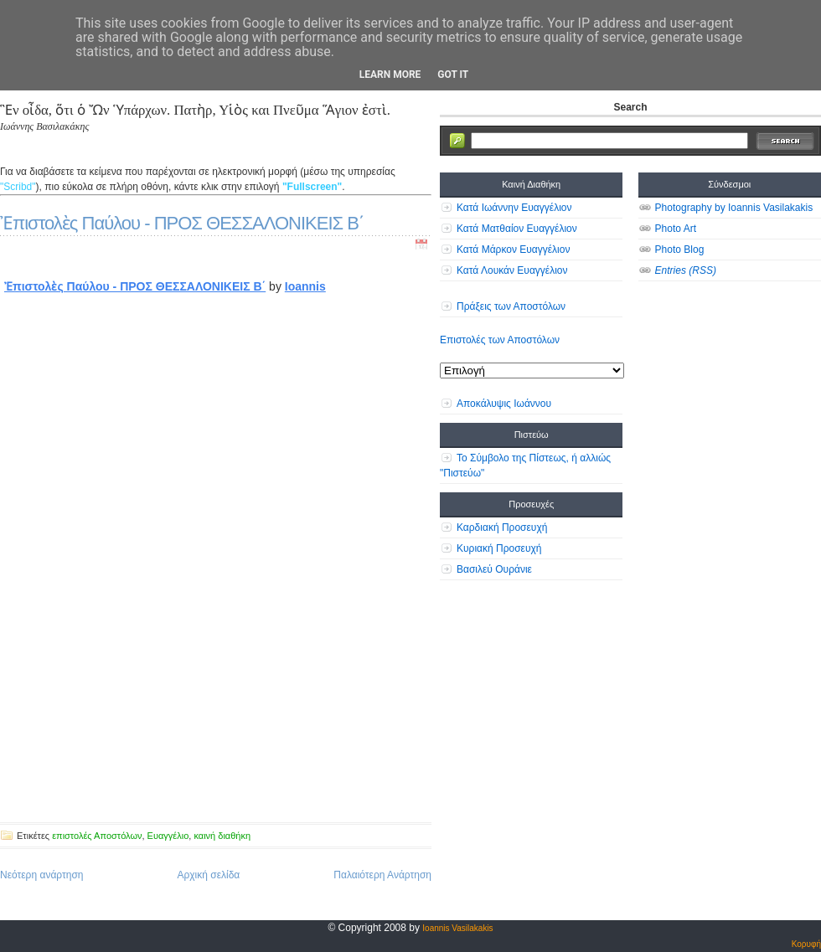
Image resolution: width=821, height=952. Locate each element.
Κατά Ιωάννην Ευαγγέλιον (514, 208)
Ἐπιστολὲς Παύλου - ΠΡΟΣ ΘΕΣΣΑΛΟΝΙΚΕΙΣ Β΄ (182, 223)
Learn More (390, 74)
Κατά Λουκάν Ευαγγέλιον (512, 270)
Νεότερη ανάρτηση (41, 875)
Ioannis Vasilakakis (457, 928)
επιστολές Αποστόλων (97, 836)
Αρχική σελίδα (208, 875)
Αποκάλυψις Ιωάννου (504, 403)
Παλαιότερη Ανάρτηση (382, 875)
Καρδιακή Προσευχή (502, 527)
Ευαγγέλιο (168, 836)
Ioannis (305, 286)
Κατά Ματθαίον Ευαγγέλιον (517, 228)
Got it (452, 74)
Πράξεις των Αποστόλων (511, 306)
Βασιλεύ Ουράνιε (494, 569)
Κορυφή (806, 944)
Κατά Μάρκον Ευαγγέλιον (513, 249)
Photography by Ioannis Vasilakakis (734, 208)
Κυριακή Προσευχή (499, 548)
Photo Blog (680, 249)
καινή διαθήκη (222, 836)
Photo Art (675, 228)
